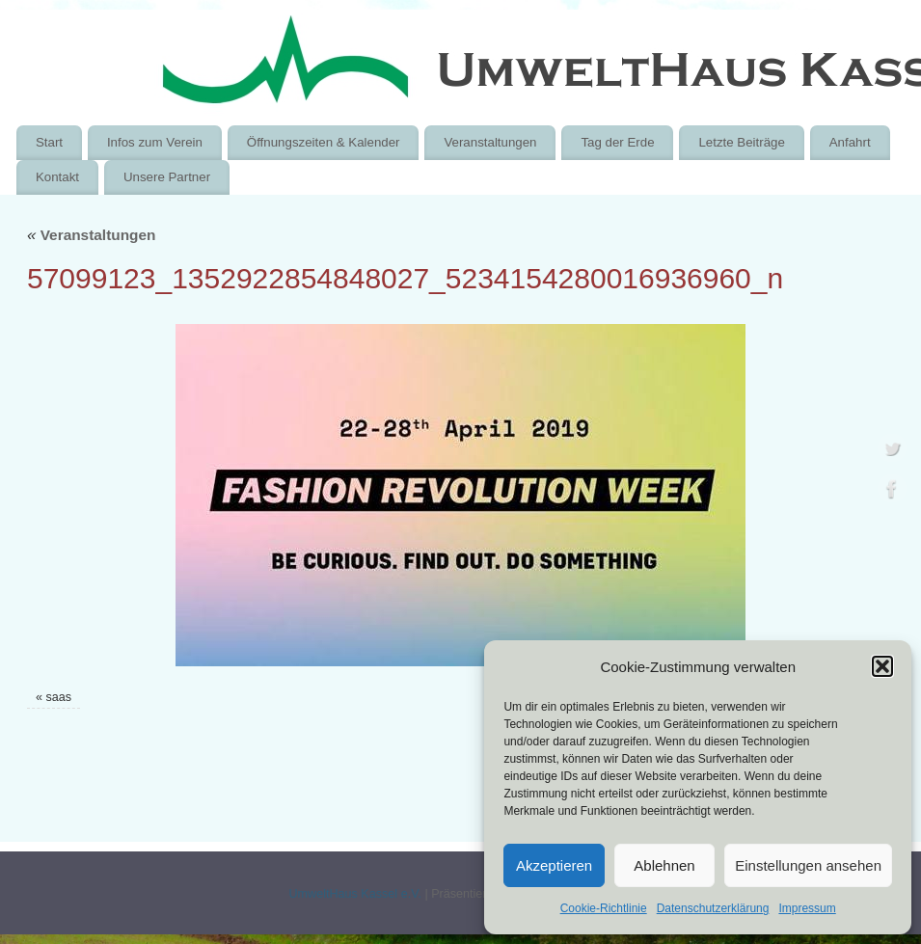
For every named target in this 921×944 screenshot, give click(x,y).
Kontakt (57, 177)
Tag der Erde (617, 142)
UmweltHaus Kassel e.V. (354, 894)
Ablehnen (664, 865)
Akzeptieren (554, 865)
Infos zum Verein (155, 142)
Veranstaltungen (490, 142)
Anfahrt (850, 142)
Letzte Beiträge (741, 142)
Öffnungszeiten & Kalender (323, 142)
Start (49, 142)
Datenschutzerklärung (713, 908)
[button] (882, 666)
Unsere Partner (166, 177)
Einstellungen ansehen (808, 865)
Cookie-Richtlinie (603, 908)
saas (59, 697)
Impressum (806, 908)
